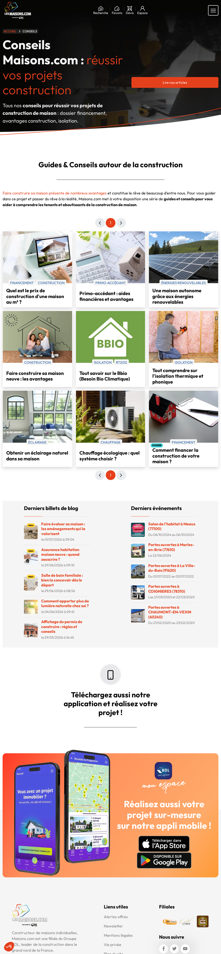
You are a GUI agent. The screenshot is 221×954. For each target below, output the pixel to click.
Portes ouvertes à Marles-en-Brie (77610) (171, 546)
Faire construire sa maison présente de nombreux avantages (55, 191)
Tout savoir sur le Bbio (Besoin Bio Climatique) (104, 375)
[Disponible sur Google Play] (164, 859)
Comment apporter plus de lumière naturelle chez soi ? (65, 602)
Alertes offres (116, 915)
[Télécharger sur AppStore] (164, 842)
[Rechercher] (100, 9)
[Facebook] (163, 947)
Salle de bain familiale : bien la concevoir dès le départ (62, 579)
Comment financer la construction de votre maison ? (175, 454)
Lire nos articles (175, 81)
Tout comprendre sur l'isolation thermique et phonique (177, 375)
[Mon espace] (142, 9)
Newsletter (113, 924)
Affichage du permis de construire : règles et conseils (61, 625)
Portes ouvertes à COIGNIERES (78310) (166, 587)
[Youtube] (185, 947)
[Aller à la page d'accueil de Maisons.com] (17, 9)
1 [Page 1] (110, 221)
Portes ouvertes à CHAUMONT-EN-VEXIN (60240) (169, 610)
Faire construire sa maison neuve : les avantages (35, 375)
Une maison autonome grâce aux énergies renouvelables (176, 295)
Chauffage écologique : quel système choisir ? (109, 454)
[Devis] (130, 9)
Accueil (10, 30)
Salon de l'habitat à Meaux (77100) (172, 525)
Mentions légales (118, 934)
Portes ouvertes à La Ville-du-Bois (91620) (171, 567)
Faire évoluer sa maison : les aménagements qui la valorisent (63, 527)
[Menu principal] (213, 9)
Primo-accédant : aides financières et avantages (106, 295)
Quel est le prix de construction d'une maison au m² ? (35, 295)
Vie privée (112, 943)
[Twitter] (174, 947)
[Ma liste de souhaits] (117, 9)
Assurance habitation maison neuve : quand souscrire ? (60, 553)
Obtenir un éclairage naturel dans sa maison (37, 454)
